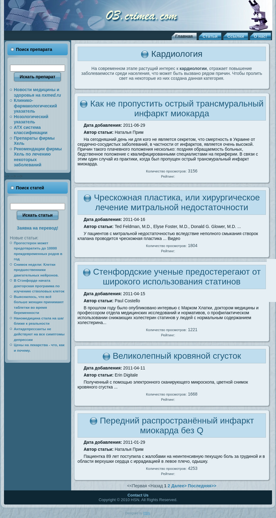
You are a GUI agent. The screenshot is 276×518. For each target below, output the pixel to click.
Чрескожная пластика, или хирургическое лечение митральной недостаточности (177, 202)
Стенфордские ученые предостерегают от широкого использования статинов (177, 276)
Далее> (178, 485)
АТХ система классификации (31, 130)
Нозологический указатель (31, 119)
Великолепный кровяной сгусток (177, 356)
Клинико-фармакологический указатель (35, 106)
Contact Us (138, 495)
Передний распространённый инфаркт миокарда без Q (177, 425)
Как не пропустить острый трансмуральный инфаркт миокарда (176, 108)
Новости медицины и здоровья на (37, 92)
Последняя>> (202, 485)
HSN (146, 513)
